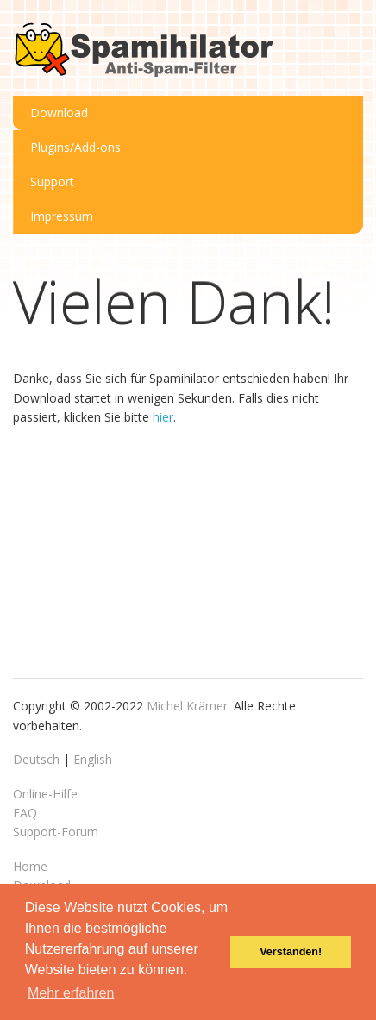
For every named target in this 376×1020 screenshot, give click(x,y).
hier (163, 417)
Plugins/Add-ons (75, 147)
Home (30, 866)
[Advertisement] (142, 549)
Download (59, 112)
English (92, 759)
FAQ (25, 812)
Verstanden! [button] (291, 952)
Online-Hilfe (45, 793)
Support (52, 181)
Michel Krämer (187, 706)
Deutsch (36, 759)
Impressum (61, 216)
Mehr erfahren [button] (71, 993)
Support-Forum (55, 831)
